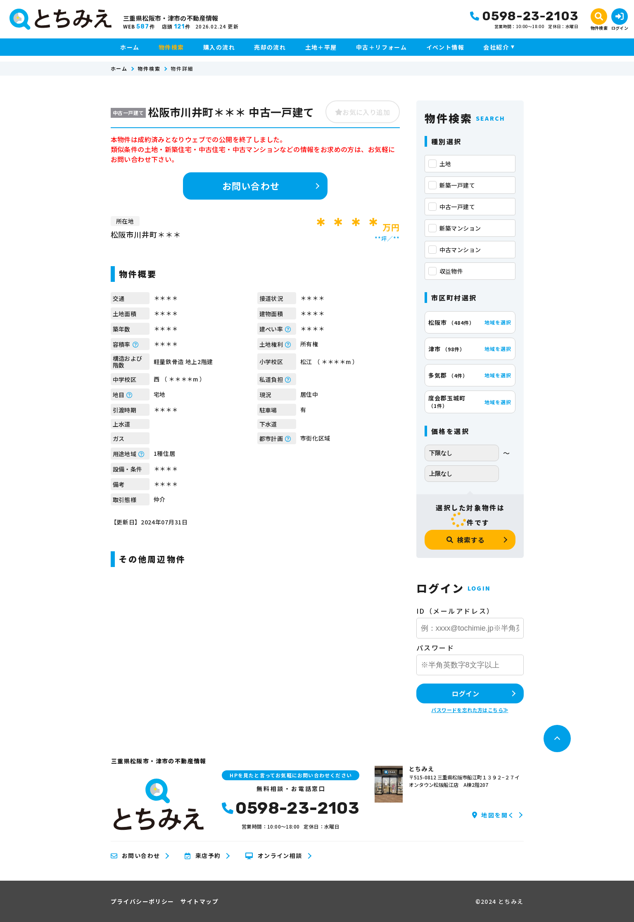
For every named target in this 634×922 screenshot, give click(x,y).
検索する (465, 540)
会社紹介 (496, 47)
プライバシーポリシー (142, 901)
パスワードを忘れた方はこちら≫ (469, 709)
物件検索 (171, 47)
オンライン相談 (273, 856)
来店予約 (203, 856)
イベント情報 (445, 47)
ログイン (466, 693)
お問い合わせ (251, 185)
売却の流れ (270, 47)
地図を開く (493, 815)
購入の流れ (219, 47)
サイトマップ (199, 901)
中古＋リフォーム (381, 47)
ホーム (129, 47)
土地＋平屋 (321, 47)
